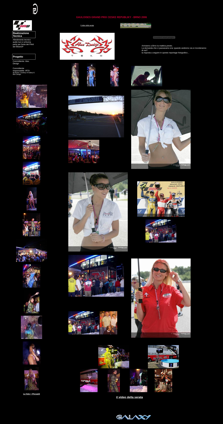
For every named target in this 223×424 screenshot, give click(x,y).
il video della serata (129, 397)
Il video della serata (87, 25)
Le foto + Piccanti (31, 394)
